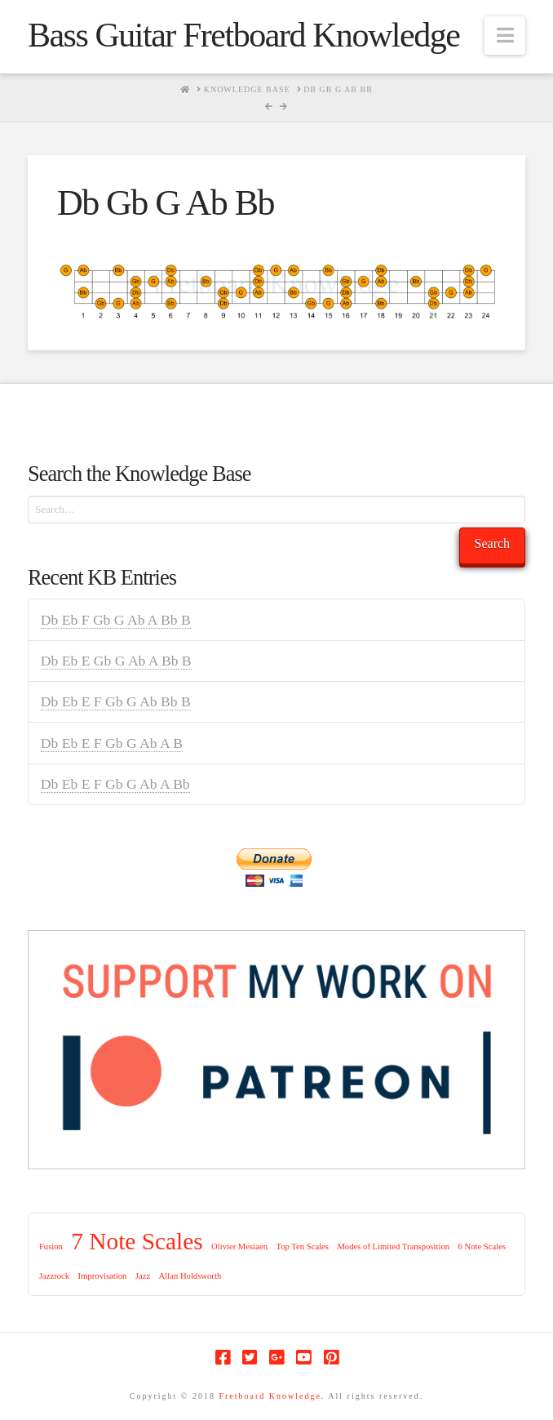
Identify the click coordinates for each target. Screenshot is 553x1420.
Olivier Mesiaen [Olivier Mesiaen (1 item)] (239, 1246)
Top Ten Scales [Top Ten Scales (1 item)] (302, 1246)
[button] (504, 35)
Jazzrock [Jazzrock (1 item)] (54, 1275)
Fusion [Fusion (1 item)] (51, 1246)
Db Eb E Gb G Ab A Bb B (116, 660)
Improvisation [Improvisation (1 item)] (102, 1275)
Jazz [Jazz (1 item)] (142, 1275)
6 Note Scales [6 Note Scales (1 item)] (482, 1246)
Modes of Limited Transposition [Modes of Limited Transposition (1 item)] (393, 1246)
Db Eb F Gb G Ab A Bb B (116, 620)
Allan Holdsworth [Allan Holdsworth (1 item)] (190, 1275)
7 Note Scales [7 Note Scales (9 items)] (136, 1241)
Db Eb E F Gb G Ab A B (112, 743)
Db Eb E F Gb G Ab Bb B (116, 701)
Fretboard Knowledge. (272, 1395)
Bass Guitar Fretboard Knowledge (243, 35)
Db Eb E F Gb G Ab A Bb (115, 784)
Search (493, 543)
